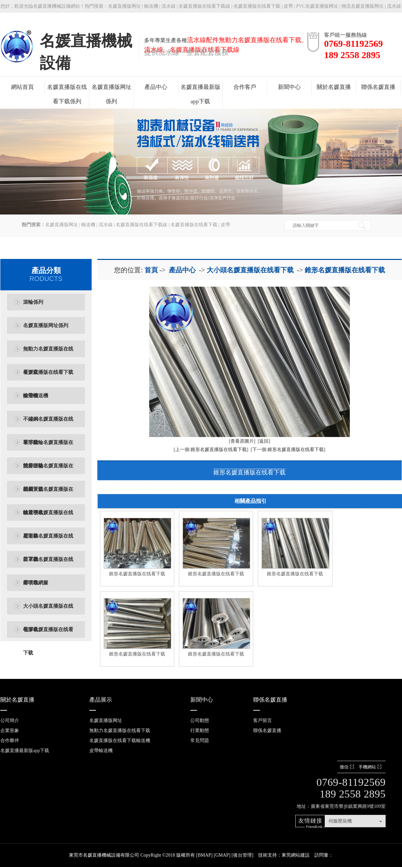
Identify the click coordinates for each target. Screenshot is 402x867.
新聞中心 (289, 87)
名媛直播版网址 (124, 6)
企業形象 (9, 730)
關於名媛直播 (334, 87)
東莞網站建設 (296, 855)
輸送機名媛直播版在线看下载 (48, 517)
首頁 (151, 270)
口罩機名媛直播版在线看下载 (48, 564)
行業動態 (199, 730)
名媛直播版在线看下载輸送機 (48, 377)
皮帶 (288, 6)
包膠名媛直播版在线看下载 (48, 634)
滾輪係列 (33, 302)
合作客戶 (244, 87)
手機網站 (371, 766)
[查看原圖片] (242, 441)
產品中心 (155, 87)
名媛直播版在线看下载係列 (67, 94)
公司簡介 (9, 720)
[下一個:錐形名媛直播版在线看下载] (288, 449)
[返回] (264, 441)
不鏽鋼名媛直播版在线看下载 (48, 423)
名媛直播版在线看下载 (256, 6)
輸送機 (151, 6)
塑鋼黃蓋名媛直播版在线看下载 (48, 493)
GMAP (222, 855)
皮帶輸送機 (35, 395)
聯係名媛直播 (378, 87)
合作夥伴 (9, 740)
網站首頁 (22, 87)
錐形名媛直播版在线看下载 (345, 270)
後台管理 (242, 855)
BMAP (204, 855)
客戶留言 (262, 720)
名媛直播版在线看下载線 (204, 6)
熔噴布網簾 (35, 582)
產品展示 (100, 700)
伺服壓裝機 (340, 821)
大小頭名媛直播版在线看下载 (48, 610)
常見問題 (199, 740)
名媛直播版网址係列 (111, 94)
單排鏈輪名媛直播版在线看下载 (48, 447)
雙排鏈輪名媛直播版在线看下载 (48, 470)
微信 (348, 766)
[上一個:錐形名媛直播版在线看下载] (211, 449)
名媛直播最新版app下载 (200, 94)
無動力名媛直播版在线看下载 (48, 353)
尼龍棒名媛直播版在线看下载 (48, 540)
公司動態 (199, 720)
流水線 (169, 6)
